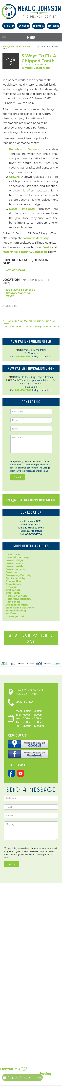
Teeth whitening (16, 610)
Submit (18, 477)
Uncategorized (15, 616)
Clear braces (13, 554)
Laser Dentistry (15, 1018)
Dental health (42, 67)
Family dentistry (15, 578)
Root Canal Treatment (19, 1011)
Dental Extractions (17, 995)
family (46, 247)
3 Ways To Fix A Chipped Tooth (38, 58)
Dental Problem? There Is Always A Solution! (32, 326)
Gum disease (13, 584)
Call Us (8, 26)
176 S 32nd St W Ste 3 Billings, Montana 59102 (20, 293)
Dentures (11, 572)
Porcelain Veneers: (24, 149)
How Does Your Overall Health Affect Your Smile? (28, 322)
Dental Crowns (15, 982)
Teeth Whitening (16, 1024)
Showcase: (17, 1043)
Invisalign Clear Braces (20, 1001)
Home (9, 942)
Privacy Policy (14, 952)
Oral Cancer (13, 589)
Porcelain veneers (16, 595)
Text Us (53, 26)
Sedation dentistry (17, 604)
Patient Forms (14, 948)
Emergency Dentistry (19, 575)
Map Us (23, 26)
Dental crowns (14, 563)
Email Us (38, 26)
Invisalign (12, 587)
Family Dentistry (16, 998)
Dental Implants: (22, 208)
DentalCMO (14, 1069)
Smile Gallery (14, 1048)
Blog (27, 46)
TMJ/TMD (11, 613)
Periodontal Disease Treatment (25, 1005)
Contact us (39, 251)
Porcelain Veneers (17, 1008)
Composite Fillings (17, 1028)
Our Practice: (19, 938)
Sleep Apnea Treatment (20, 1021)
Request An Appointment (31, 500)
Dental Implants (16, 985)
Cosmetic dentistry (17, 557)
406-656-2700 (15, 270)
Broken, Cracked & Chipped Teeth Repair (31, 1034)
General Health (15, 581)
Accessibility (13, 955)
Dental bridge (14, 560)
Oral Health (13, 592)
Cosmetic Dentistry (17, 978)
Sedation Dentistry (17, 1015)
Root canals (13, 601)
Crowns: (14, 176)
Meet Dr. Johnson (17, 945)
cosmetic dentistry (36, 238)
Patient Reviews (16, 1051)
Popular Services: (24, 974)
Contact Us (12, 962)
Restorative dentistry (18, 598)
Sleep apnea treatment (20, 607)
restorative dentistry (16, 251)
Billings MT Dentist (12, 46)
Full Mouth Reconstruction (22, 1031)
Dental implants (15, 569)
